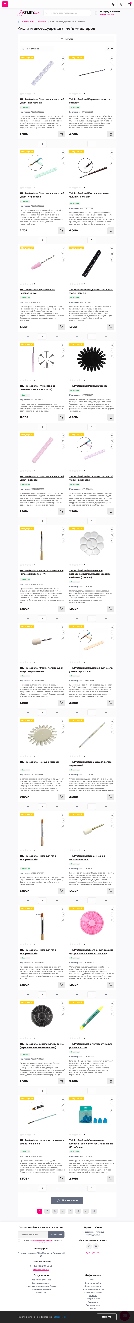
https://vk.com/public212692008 (96, 1246)
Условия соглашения (92, 1292)
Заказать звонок (107, 14)
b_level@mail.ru (93, 1253)
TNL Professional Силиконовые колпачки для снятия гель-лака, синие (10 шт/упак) (91, 1143)
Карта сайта (93, 1302)
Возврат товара (93, 1299)
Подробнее (60, 1317)
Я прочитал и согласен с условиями (41, 1241)
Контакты (93, 1296)
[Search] (46, 13)
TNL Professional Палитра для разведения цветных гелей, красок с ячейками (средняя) (89, 574)
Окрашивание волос (41, 1283)
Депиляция (41, 1292)
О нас (92, 1280)
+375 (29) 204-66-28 (110, 11)
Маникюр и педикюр (41, 1289)
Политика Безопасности (42, 1240)
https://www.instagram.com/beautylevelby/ (89, 1246)
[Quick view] (63, 58)
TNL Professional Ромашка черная (88, 386)
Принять (106, 1317)
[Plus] (57, 144)
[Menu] (5, 4)
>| (94, 1211)
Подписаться (56, 1234)
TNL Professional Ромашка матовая (39, 762)
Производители (93, 1305)
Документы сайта (93, 1283)
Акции (93, 1308)
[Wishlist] (63, 64)
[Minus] (28, 144)
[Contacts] (121, 4)
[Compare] (63, 69)
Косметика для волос (41, 1280)
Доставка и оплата (92, 1286)
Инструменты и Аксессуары (34, 22)
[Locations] (113, 4)
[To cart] (61, 134)
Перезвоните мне (41, 1270)
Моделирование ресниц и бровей (41, 1286)
